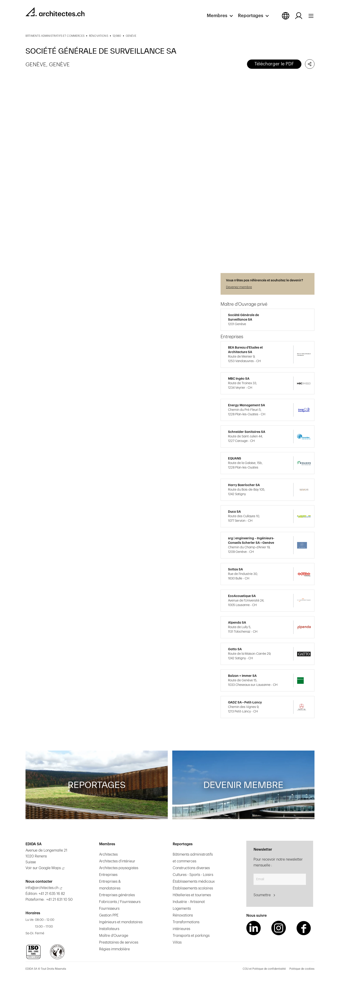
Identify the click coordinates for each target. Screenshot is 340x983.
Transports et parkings (191, 935)
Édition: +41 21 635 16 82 (45, 894)
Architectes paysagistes (118, 868)
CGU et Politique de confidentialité (264, 968)
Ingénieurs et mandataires (120, 922)
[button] (222, 15)
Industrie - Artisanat (189, 902)
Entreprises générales (117, 895)
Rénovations (183, 915)
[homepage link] (55, 11)
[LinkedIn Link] (253, 928)
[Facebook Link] (303, 928)
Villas (177, 942)
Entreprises (108, 875)
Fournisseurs (109, 908)
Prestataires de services (118, 942)
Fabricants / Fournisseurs (119, 902)
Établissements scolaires (193, 888)
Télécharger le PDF (274, 64)
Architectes (108, 854)
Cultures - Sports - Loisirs (193, 875)
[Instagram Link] (278, 928)
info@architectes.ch (42, 888)
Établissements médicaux (194, 881)
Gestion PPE (109, 915)
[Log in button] (298, 15)
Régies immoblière (114, 949)
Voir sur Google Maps (43, 868)
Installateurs (109, 929)
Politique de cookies (301, 968)
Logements (182, 908)
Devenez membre (239, 287)
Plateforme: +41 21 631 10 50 (49, 899)
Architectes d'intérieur (117, 861)
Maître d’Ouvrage (113, 935)
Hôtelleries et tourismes (192, 895)
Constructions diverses (191, 868)
